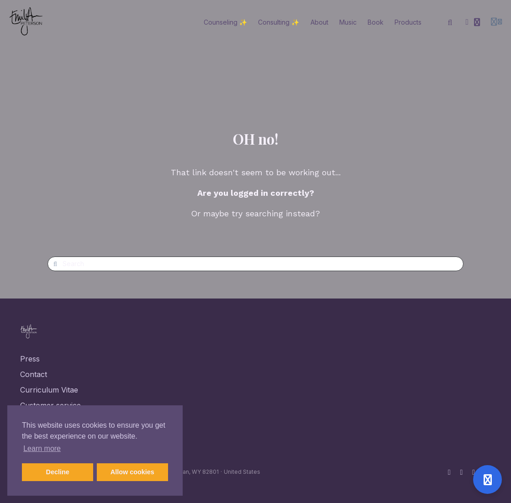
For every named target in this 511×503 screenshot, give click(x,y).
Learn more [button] (42, 448)
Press (30, 358)
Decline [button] (57, 472)
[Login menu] (496, 22)
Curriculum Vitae (49, 389)
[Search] (450, 22)
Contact (33, 374)
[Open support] (487, 479)
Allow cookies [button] (132, 472)
